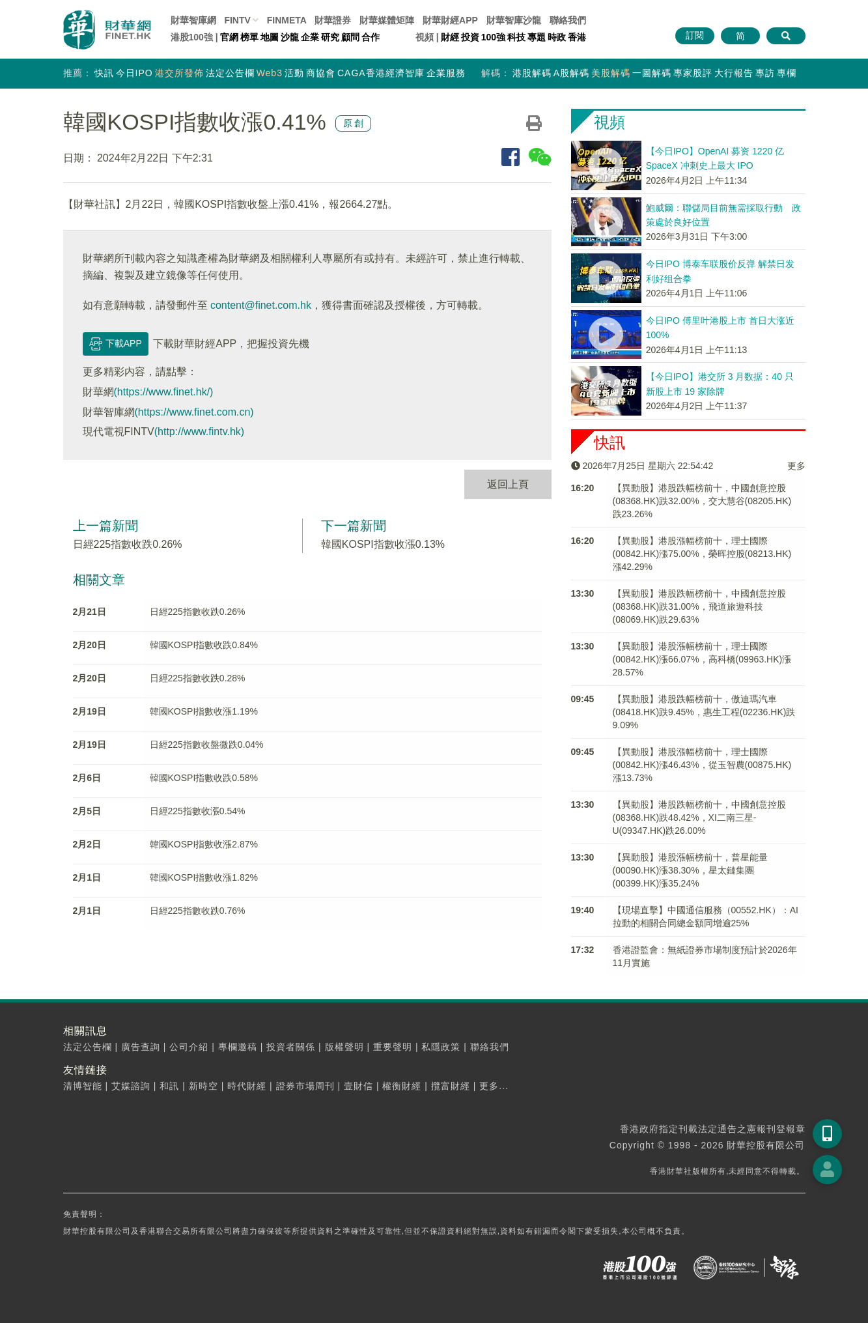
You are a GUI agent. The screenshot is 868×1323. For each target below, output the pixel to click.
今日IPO (134, 73)
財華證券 (333, 20)
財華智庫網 (193, 20)
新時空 (203, 1086)
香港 (577, 37)
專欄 (786, 73)
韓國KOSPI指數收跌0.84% (204, 645)
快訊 (104, 73)
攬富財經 (450, 1086)
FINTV (237, 20)
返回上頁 (508, 484)
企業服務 (446, 73)
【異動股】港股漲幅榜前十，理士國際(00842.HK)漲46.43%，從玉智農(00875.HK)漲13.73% (702, 765)
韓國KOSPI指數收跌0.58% (204, 778)
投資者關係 (290, 1047)
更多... (494, 1086)
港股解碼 (532, 73)
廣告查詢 (140, 1047)
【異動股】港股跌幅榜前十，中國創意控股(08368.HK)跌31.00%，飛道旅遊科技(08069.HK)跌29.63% (699, 606)
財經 (450, 37)
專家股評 (692, 73)
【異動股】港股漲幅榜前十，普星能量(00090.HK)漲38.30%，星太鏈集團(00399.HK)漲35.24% (690, 870)
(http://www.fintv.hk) (199, 431)
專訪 (765, 73)
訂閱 (695, 35)
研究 (330, 37)
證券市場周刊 (305, 1086)
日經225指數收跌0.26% (127, 544)
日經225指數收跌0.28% (197, 678)
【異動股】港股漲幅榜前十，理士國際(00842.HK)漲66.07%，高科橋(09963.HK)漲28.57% (702, 659)
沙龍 (290, 37)
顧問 (350, 37)
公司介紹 (188, 1047)
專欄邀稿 (237, 1047)
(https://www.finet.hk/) (164, 391)
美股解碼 (610, 73)
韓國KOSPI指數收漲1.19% (204, 711)
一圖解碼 (651, 73)
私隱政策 (440, 1047)
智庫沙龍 (513, 20)
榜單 (249, 37)
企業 (310, 37)
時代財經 (246, 1086)
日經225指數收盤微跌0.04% (207, 744)
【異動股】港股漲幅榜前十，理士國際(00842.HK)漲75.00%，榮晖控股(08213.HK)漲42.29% (702, 553)
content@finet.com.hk (260, 305)
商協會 (320, 73)
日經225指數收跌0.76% (197, 910)
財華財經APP (450, 20)
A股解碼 (571, 73)
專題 (536, 37)
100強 (493, 37)
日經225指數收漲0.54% (197, 811)
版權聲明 (344, 1047)
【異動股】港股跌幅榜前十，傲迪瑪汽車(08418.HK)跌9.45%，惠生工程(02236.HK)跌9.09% (704, 712)
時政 (557, 37)
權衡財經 (401, 1086)
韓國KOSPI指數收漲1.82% (204, 877)
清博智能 (82, 1086)
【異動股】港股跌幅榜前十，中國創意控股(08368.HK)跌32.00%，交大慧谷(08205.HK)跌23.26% (702, 501)
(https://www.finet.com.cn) (194, 412)
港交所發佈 (179, 73)
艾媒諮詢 (130, 1086)
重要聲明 (392, 1047)
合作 (370, 37)
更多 (796, 466)
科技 (516, 37)
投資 (470, 37)
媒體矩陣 (386, 20)
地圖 (269, 37)
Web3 (270, 73)
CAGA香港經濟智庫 (381, 73)
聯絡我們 (568, 20)
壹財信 (358, 1086)
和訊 (169, 1086)
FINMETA (287, 20)
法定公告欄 (230, 73)
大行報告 (733, 73)
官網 (229, 37)
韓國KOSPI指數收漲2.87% (204, 844)
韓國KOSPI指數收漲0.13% (383, 544)
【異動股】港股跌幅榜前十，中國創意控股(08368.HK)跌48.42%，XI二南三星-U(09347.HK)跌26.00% (699, 817)
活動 (294, 73)
